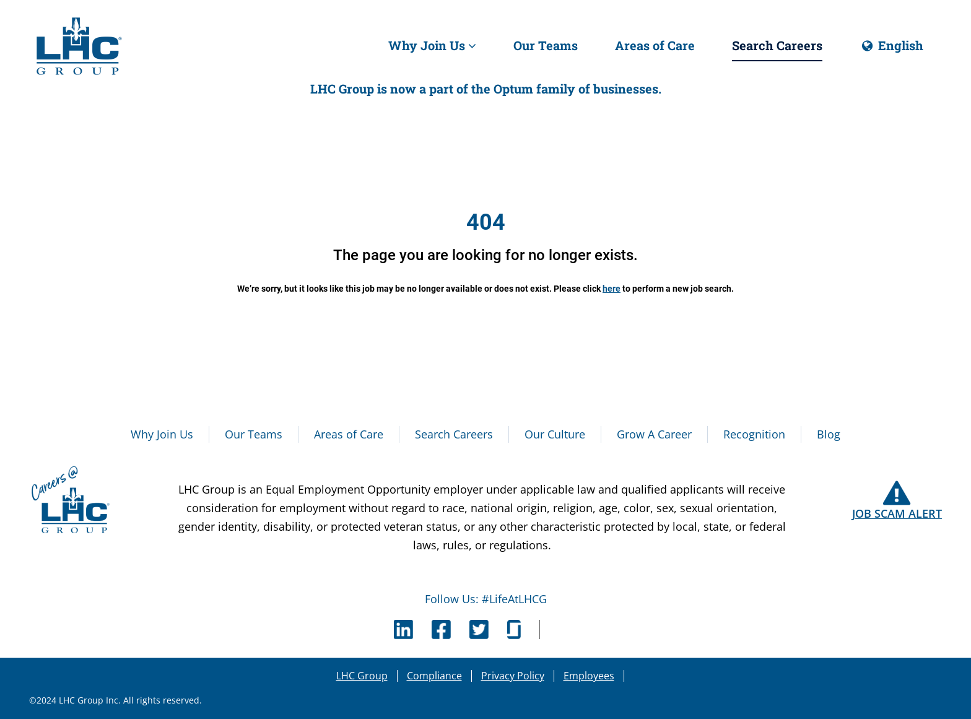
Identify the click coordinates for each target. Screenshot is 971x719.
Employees (589, 675)
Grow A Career (654, 434)
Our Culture (555, 434)
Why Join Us (432, 45)
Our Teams (545, 45)
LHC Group (362, 675)
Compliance (434, 675)
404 (485, 222)
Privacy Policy (512, 675)
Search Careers (777, 45)
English (891, 49)
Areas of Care (655, 45)
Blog (828, 434)
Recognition (754, 434)
